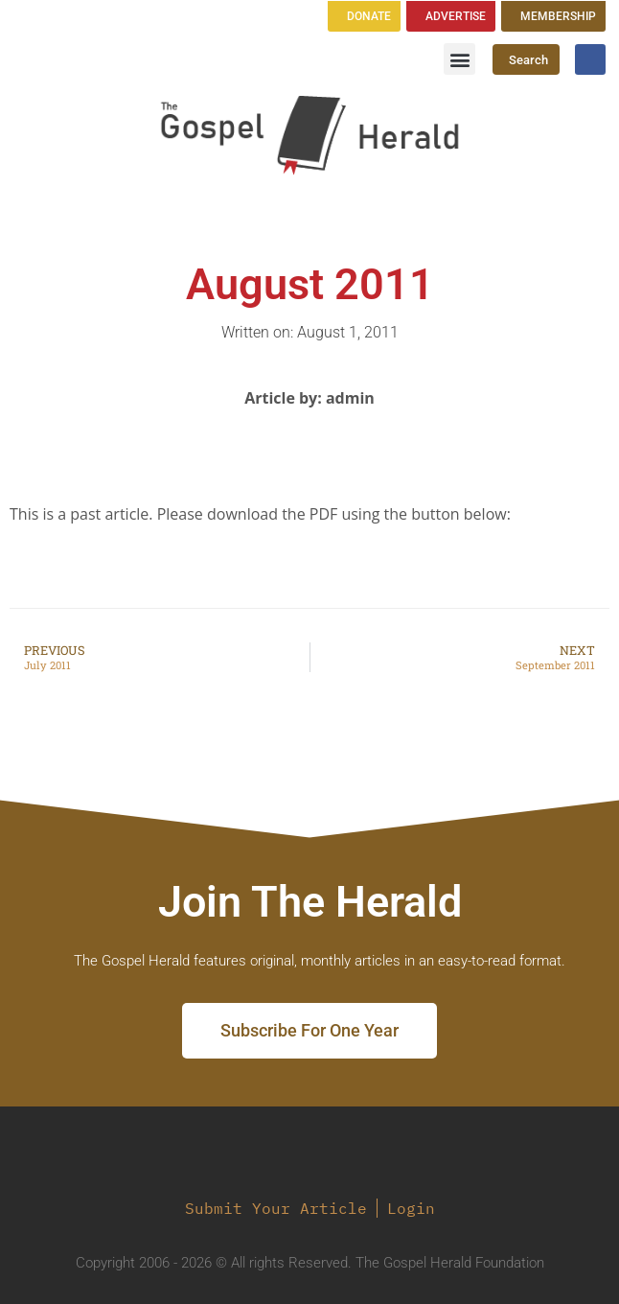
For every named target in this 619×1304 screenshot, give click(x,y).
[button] (459, 59)
